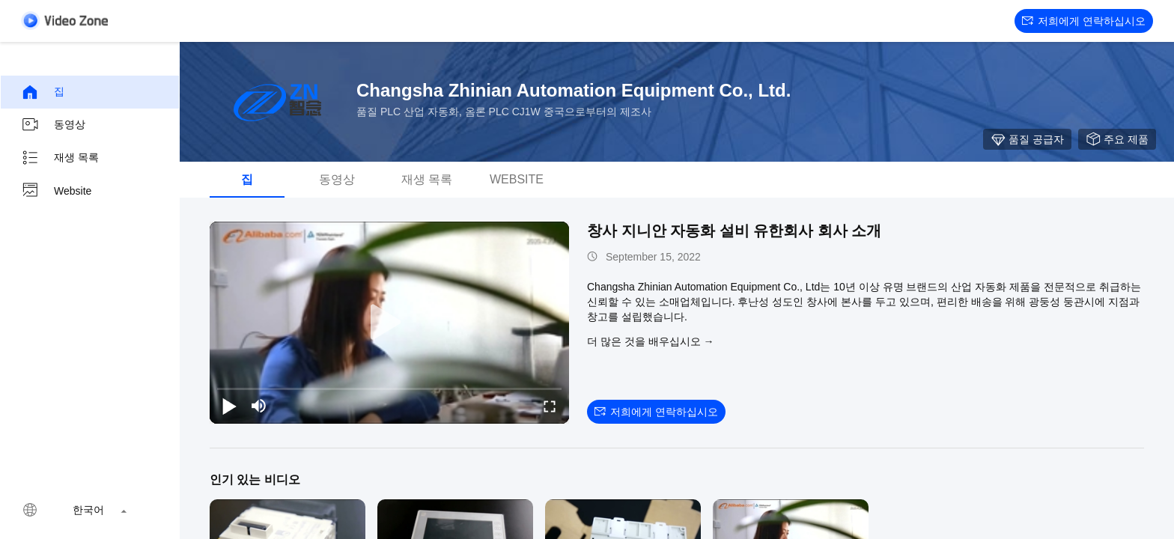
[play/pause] (229, 406)
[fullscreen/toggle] (550, 406)
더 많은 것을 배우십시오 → (650, 341)
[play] (389, 322)
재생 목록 (60, 158)
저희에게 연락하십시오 (1084, 21)
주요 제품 (1117, 139)
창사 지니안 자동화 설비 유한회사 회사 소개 (734, 230)
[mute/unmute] (259, 406)
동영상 (53, 125)
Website (56, 191)
